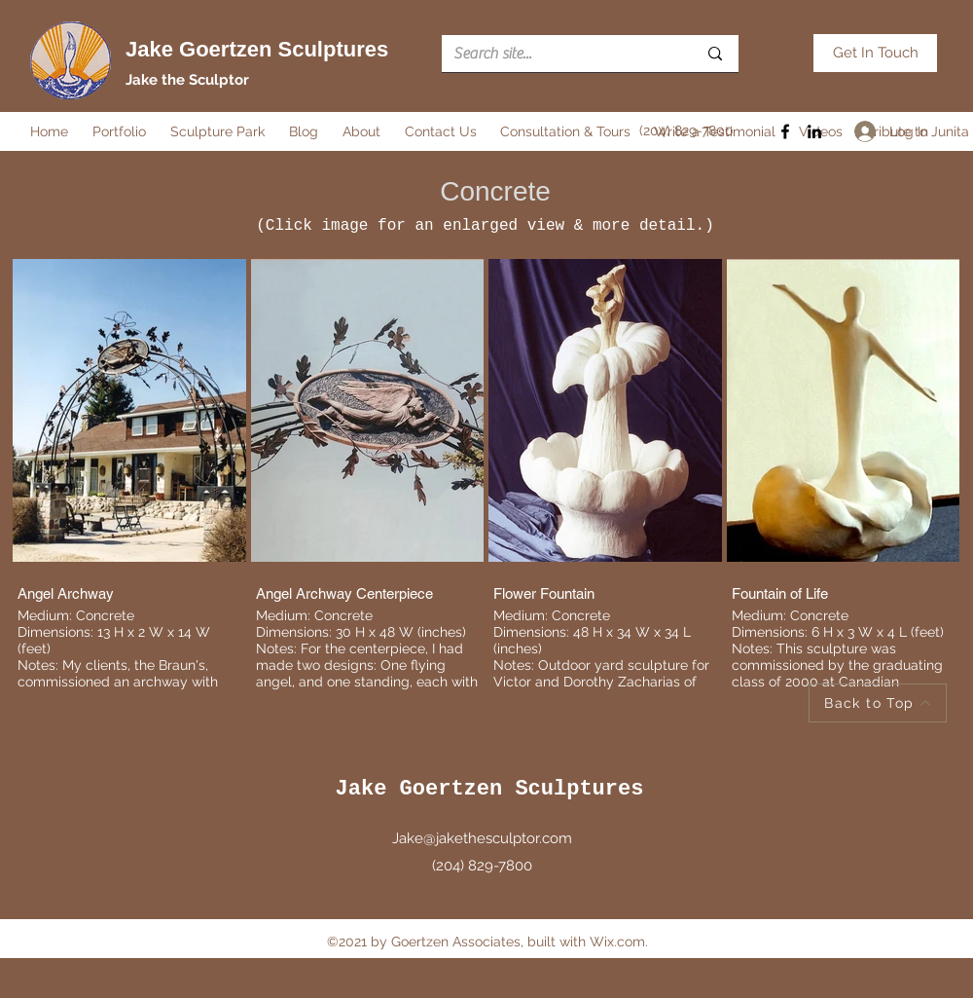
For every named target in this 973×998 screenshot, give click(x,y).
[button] (122, 131)
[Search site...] (560, 53)
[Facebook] (785, 131)
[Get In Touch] (875, 53)
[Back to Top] (878, 703)
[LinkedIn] (814, 131)
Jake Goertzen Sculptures (257, 49)
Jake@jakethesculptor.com (482, 838)
